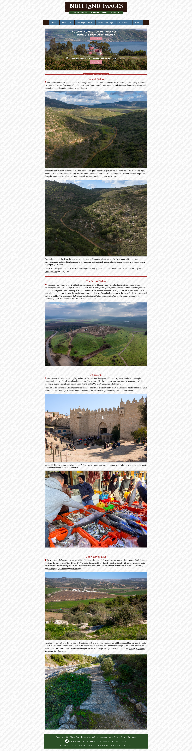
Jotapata (137, 268)
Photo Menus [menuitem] (124, 22)
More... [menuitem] (138, 22)
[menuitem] (106, 22)
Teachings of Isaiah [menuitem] (84, 22)
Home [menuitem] (53, 22)
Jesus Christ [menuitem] (67, 22)
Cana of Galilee (51, 271)
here (121, 745)
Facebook (116, 741)
